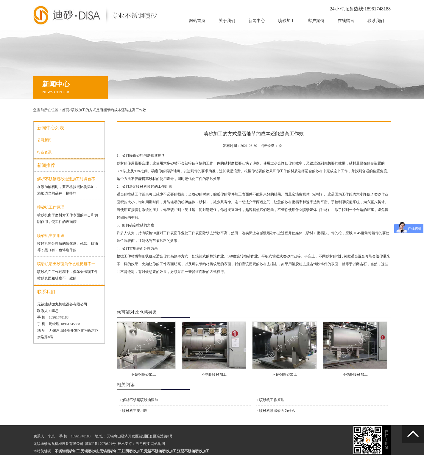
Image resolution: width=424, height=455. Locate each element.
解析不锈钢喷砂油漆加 (140, 400)
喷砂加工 (286, 20)
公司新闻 (44, 140)
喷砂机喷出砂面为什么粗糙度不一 (66, 264)
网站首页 (197, 20)
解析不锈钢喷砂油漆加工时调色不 (66, 179)
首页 (65, 110)
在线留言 (346, 20)
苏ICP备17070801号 (100, 444)
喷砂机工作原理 (50, 207)
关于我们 (227, 20)
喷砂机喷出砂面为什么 (277, 411)
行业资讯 (44, 152)
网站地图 (158, 444)
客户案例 (316, 20)
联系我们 (375, 20)
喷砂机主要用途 (50, 235)
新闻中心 (256, 20)
